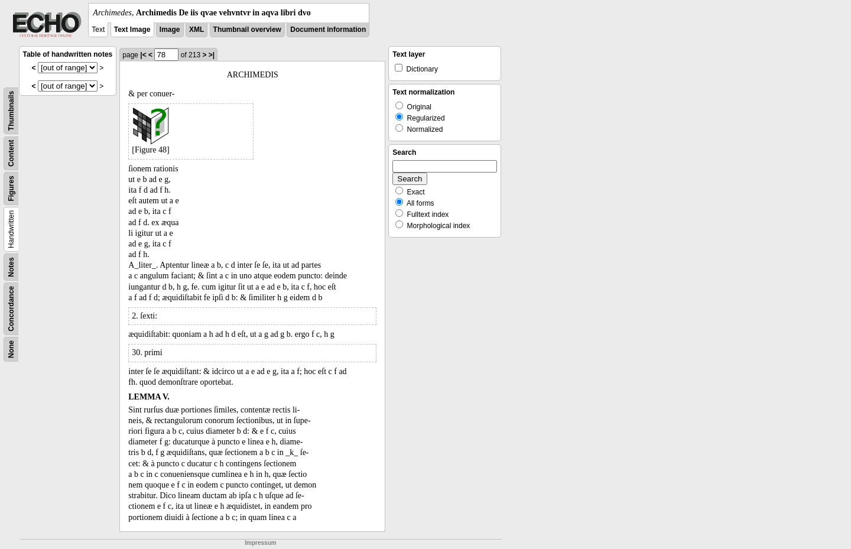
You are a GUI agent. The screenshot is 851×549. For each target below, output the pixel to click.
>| (212, 55)
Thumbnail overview (247, 29)
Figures (11, 188)
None (11, 349)
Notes (11, 267)
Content (11, 153)
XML (196, 29)
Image (170, 29)
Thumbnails (11, 111)
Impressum (260, 543)
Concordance (11, 309)
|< (143, 55)
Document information (328, 29)
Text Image (132, 29)
